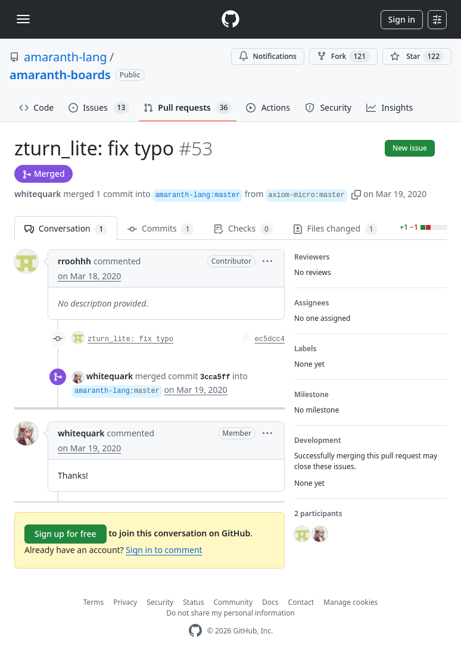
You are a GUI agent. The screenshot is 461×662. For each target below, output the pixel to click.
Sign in (401, 19)
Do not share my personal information (230, 613)
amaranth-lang (65, 57)
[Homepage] (230, 19)
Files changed (335, 229)
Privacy (125, 602)
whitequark (37, 193)
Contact (301, 602)
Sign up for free (65, 533)
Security (160, 602)
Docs (270, 602)
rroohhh (74, 261)
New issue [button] (410, 148)
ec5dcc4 (270, 339)
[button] (356, 194)
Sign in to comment (164, 549)
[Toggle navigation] (23, 19)
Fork (343, 57)
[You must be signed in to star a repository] (416, 56)
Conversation (65, 229)
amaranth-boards (60, 75)
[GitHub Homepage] (195, 630)
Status (193, 602)
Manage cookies (350, 602)
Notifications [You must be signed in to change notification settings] (268, 56)
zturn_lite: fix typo (130, 339)
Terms (93, 602)
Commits (160, 229)
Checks (243, 229)
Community (233, 602)
